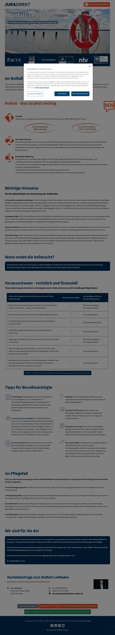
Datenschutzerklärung (42, 88)
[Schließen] (89, 66)
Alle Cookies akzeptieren (80, 94)
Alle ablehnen (62, 94)
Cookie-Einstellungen (35, 94)
